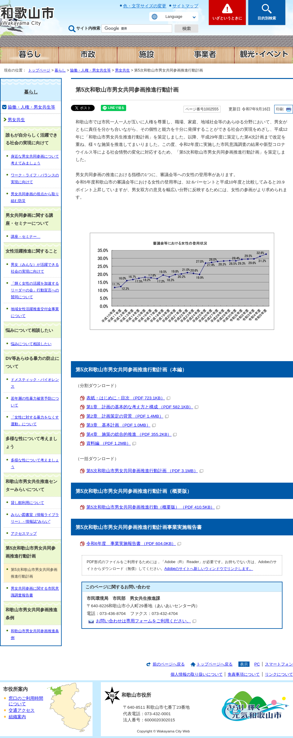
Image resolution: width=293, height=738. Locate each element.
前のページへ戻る (169, 664)
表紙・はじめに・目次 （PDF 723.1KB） (128, 398)
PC (257, 664)
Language (174, 16)
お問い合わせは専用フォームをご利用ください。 (146, 621)
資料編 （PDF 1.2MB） (111, 443)
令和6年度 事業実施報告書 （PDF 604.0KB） (133, 543)
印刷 (279, 109)
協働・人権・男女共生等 (90, 70)
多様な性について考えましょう (35, 463)
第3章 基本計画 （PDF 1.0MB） (121, 425)
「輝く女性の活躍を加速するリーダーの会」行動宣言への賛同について (35, 290)
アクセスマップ (24, 533)
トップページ (39, 70)
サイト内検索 (88, 28)
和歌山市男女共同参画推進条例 (35, 634)
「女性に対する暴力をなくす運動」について (35, 420)
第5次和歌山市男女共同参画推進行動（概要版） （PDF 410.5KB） (153, 507)
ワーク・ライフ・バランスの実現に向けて (35, 178)
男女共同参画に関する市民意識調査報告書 (35, 591)
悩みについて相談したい (31, 344)
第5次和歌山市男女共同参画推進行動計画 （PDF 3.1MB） (144, 470)
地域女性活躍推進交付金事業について (35, 312)
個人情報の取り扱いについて (197, 674)
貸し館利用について (27, 503)
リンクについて (279, 674)
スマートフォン (279, 664)
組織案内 (17, 717)
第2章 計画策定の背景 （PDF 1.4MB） (127, 416)
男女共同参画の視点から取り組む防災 (35, 197)
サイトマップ (185, 5)
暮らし (60, 70)
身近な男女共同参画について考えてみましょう (35, 159)
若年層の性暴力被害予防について (35, 401)
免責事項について (244, 674)
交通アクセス (22, 710)
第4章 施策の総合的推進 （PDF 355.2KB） (131, 434)
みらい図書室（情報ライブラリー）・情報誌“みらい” (35, 518)
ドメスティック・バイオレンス (35, 383)
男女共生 (122, 70)
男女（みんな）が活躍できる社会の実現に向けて (35, 268)
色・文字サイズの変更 (144, 5)
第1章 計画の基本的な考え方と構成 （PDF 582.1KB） (142, 407)
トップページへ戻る (214, 664)
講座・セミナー (25, 236)
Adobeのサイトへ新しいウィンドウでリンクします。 (208, 569)
